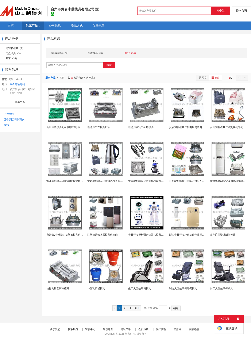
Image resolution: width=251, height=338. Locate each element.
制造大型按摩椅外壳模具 (183, 288)
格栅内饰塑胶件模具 (57, 288)
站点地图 (108, 329)
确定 (175, 308)
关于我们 (55, 329)
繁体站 (177, 329)
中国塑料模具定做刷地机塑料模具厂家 (149, 181)
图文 (202, 77)
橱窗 (215, 77)
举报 (6, 124)
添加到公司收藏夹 (14, 119)
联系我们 (73, 329)
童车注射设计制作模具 (222, 234)
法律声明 (161, 329)
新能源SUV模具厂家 (98, 127)
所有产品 (50, 77)
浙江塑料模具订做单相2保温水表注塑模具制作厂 (73, 181)
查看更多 (20, 102)
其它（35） (12, 58)
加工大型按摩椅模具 (221, 288)
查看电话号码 (17, 84)
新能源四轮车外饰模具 (141, 127)
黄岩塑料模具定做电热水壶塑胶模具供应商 (111, 181)
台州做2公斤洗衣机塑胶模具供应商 (66, 234)
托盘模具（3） (14, 53)
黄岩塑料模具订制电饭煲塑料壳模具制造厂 (193, 127)
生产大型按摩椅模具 (139, 288)
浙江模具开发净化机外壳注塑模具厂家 (190, 234)
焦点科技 (130, 333)
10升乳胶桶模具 (96, 288)
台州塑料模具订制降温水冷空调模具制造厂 (193, 181)
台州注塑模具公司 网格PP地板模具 (65, 127)
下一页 (135, 308)
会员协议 (143, 329)
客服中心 (90, 329)
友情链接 (194, 329)
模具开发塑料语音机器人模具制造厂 (148, 234)
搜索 (109, 65)
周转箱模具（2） (15, 48)
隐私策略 (126, 329)
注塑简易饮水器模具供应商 (102, 234)
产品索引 (9, 114)
